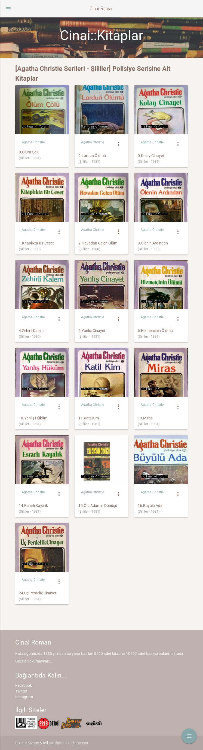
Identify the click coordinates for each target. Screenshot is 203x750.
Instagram (24, 697)
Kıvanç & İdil (37, 743)
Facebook (23, 685)
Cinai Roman (101, 8)
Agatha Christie (33, 142)
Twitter (21, 691)
